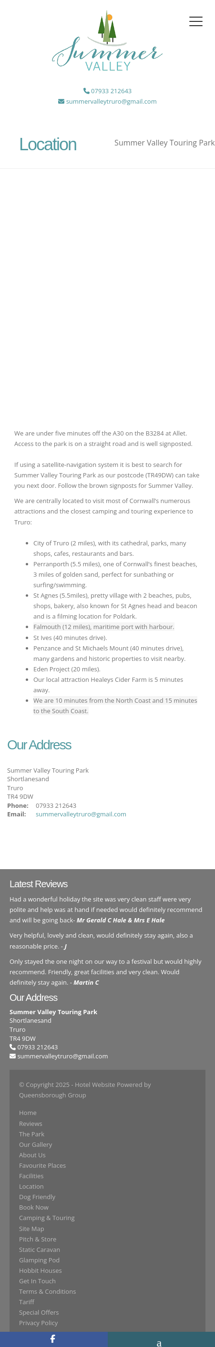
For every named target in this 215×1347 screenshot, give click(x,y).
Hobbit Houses (40, 1270)
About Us (32, 1155)
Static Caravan (39, 1249)
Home (28, 1112)
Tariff (26, 1302)
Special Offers (39, 1312)
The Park (31, 1134)
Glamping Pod (39, 1260)
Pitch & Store (37, 1239)
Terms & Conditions (47, 1291)
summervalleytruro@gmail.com (81, 814)
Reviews (30, 1123)
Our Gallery (35, 1144)
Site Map (31, 1228)
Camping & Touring (47, 1217)
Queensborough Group (52, 1095)
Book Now (34, 1207)
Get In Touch (37, 1281)
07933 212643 (34, 1047)
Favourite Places (42, 1165)
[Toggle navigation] (196, 21)
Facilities (31, 1176)
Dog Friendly (37, 1196)
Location (31, 1186)
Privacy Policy (38, 1322)
